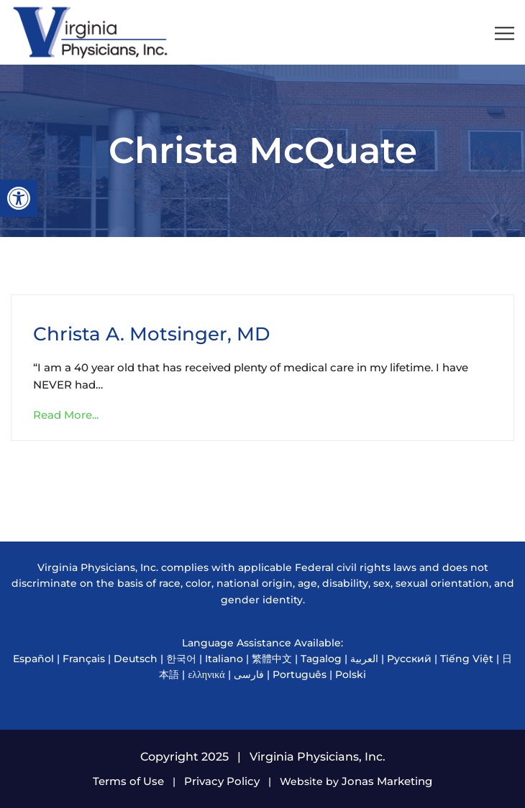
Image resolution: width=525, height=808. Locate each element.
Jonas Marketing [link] (387, 781)
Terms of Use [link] (128, 781)
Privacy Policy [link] (222, 781)
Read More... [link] (66, 415)
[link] (18, 198)
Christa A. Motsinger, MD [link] (151, 333)
